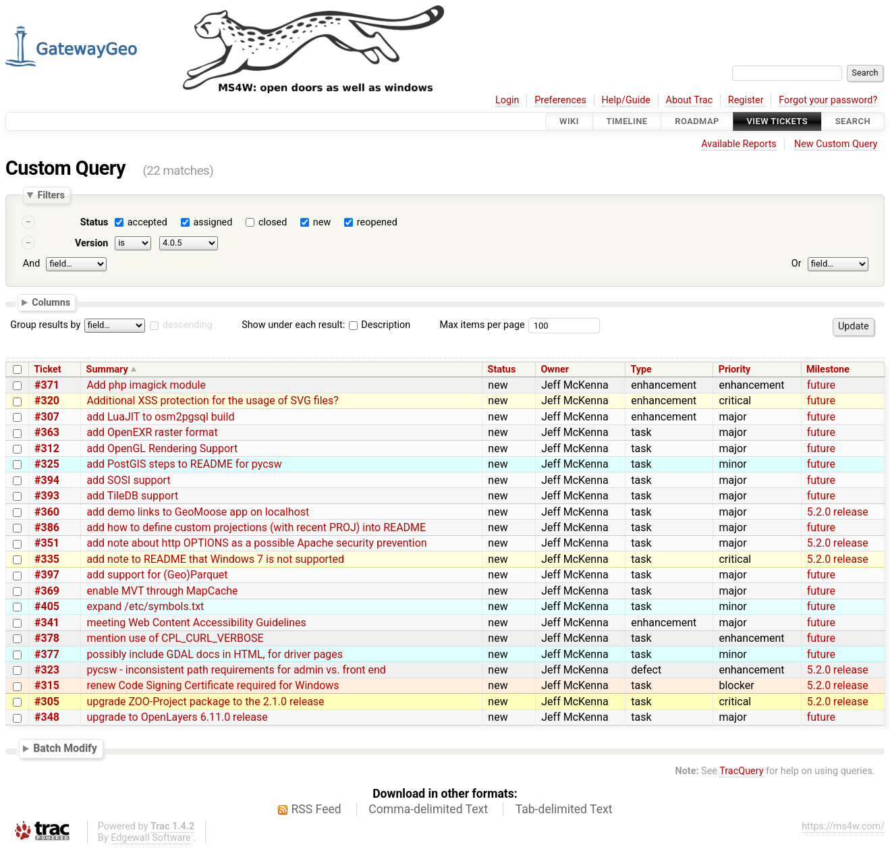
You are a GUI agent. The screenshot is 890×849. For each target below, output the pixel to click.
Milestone (828, 369)
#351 (46, 543)
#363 (46, 432)
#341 (46, 622)
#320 (46, 400)
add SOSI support (128, 480)
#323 (46, 669)
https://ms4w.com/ (843, 826)
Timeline (627, 121)
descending (188, 325)
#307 (46, 416)
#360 (46, 511)
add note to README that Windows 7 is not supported (215, 559)
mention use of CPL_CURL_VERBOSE (174, 638)
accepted (147, 222)
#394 (46, 480)
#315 (46, 685)
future (821, 385)
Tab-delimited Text (564, 809)
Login (507, 100)
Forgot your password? (828, 100)
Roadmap (697, 121)
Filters (50, 195)
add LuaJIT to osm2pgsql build (160, 416)
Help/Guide (626, 100)
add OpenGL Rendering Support (162, 448)
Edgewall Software (151, 838)
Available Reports (739, 144)
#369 (46, 590)
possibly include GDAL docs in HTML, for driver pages (214, 654)
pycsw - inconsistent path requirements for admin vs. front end (236, 669)
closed (272, 222)
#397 (46, 574)
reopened (377, 222)
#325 (46, 464)
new (322, 222)
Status (94, 222)
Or (796, 263)
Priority (735, 369)
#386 (46, 527)
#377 (46, 654)
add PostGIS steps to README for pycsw (183, 464)
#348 (46, 717)
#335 (46, 559)
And (31, 263)
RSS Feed (316, 809)
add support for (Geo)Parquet (156, 574)
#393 (46, 495)
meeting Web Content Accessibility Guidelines (196, 622)
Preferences (560, 100)
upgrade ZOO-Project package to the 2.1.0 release (205, 701)
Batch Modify (65, 748)
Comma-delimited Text (428, 809)
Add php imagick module (146, 385)
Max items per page (481, 325)
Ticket (47, 369)
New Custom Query (835, 144)
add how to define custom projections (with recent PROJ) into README (256, 527)
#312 (46, 448)
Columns (51, 301)
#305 (46, 701)
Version (92, 243)
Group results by (45, 325)
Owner (554, 369)
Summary (107, 369)
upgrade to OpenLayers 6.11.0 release (176, 717)
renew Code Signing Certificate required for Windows (212, 685)
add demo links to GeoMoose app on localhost (197, 511)
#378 (46, 638)
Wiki (569, 121)
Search (852, 121)
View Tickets (777, 121)
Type (640, 369)
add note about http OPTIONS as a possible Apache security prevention (256, 543)
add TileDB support (132, 495)
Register (746, 100)
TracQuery (741, 771)
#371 (46, 385)
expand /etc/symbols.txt (145, 606)
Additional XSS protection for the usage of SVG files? (212, 400)
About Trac (689, 100)
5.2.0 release (837, 511)
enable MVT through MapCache (162, 590)
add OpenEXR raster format (151, 432)
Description (379, 325)
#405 (46, 606)
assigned (212, 222)
